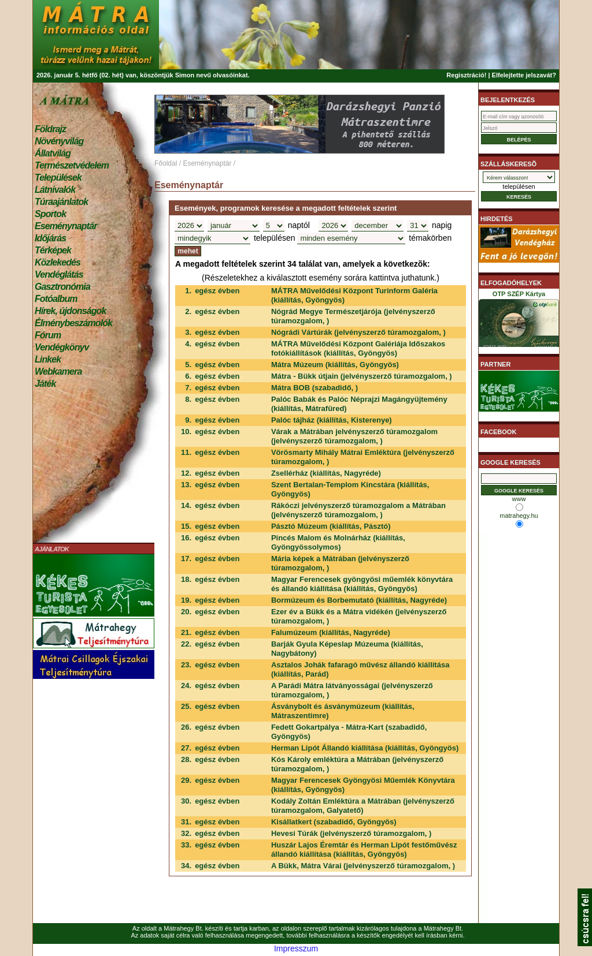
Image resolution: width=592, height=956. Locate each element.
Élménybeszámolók (73, 323)
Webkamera (58, 371)
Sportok (50, 214)
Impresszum (296, 948)
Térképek (53, 250)
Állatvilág (53, 153)
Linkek (48, 359)
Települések (58, 177)
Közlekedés (57, 262)
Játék (45, 384)
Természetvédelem (72, 165)
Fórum (48, 335)
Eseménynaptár (66, 226)
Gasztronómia (62, 287)
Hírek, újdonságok (70, 311)
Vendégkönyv (62, 347)
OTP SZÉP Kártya (519, 321)
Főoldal (165, 163)
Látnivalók (55, 190)
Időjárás (50, 238)
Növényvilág (59, 141)
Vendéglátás (59, 274)
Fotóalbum (56, 299)
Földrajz (50, 129)
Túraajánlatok (61, 202)
